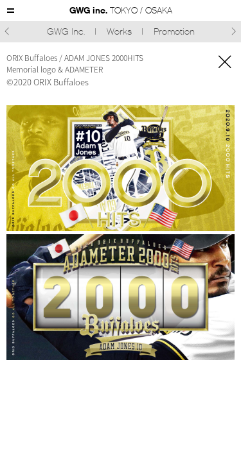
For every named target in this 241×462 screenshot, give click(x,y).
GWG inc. (120, 10)
